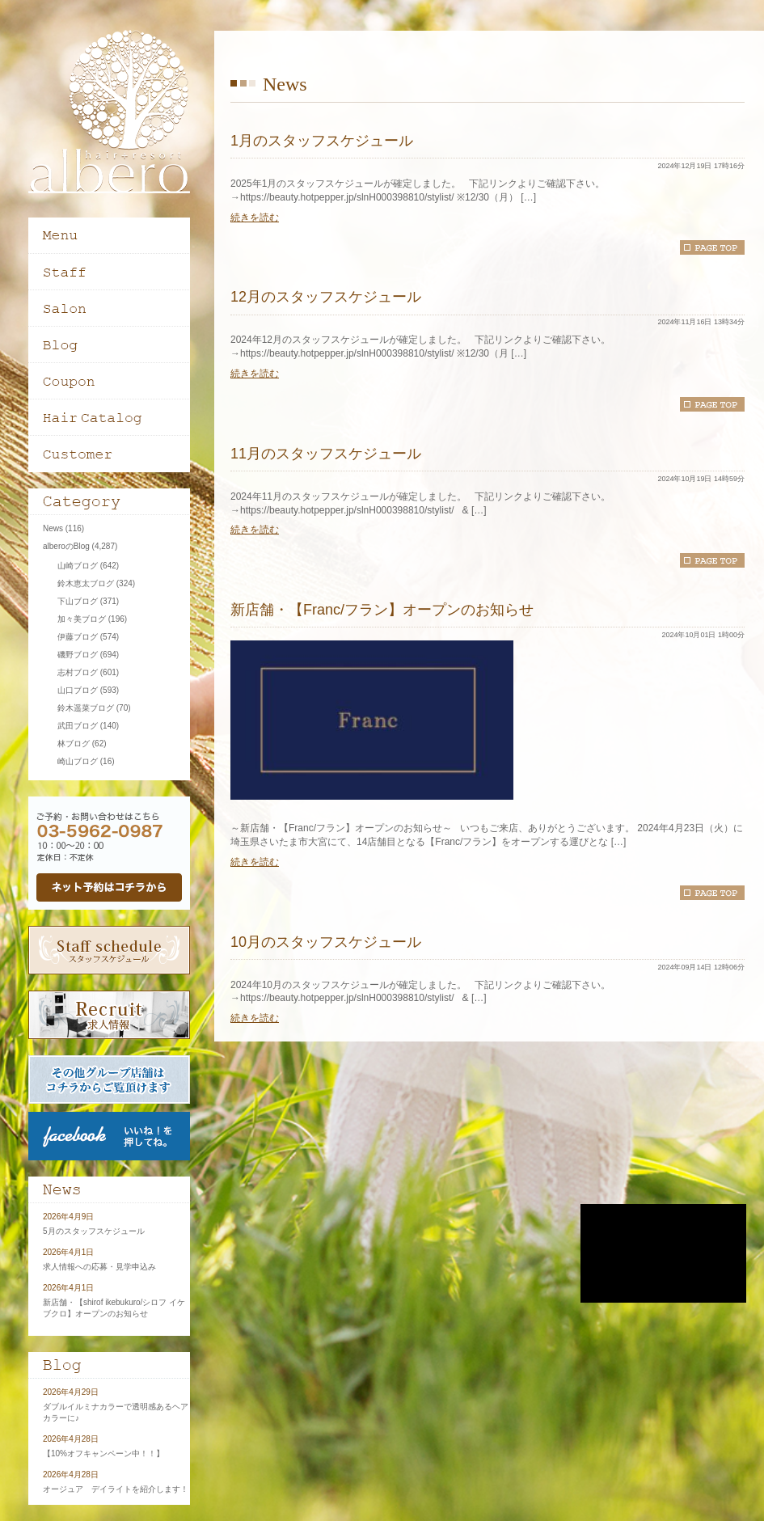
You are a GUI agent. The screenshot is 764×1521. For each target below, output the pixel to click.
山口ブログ (77, 690)
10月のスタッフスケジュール (325, 942)
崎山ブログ (77, 761)
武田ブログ (77, 725)
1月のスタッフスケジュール (321, 141)
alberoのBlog (66, 546)
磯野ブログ (77, 654)
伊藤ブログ (77, 636)
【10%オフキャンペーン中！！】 (103, 1453)
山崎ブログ (77, 565)
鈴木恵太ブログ (85, 583)
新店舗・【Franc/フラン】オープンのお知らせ (382, 610)
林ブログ (73, 743)
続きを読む (254, 217)
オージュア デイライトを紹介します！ (115, 1489)
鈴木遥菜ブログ (85, 707)
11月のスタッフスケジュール (325, 454)
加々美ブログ (81, 619)
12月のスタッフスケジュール (325, 297)
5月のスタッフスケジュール (94, 1231)
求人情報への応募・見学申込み (99, 1266)
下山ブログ (77, 601)
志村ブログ (77, 672)
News (53, 528)
